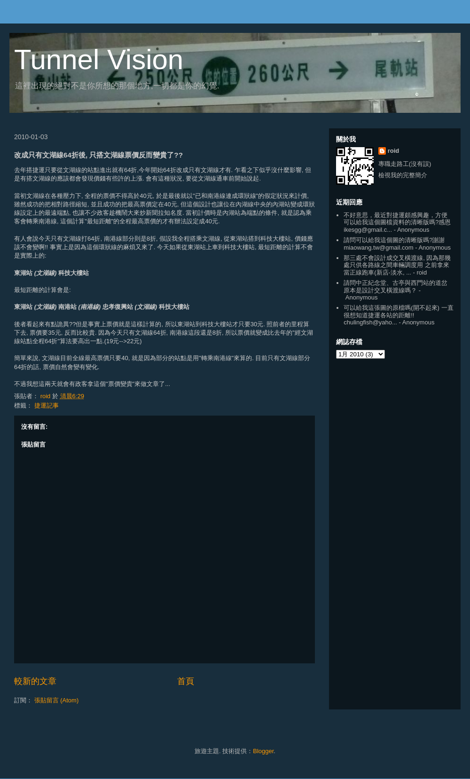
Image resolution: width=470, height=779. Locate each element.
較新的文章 (35, 681)
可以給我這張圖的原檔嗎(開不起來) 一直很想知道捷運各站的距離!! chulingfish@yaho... (398, 315)
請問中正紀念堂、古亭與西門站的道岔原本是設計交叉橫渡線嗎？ (395, 286)
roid (394, 150)
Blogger (263, 751)
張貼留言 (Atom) (56, 700)
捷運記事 (46, 405)
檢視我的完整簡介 (402, 175)
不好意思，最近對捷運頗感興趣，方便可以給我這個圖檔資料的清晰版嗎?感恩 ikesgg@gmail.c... (397, 222)
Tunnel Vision (98, 59)
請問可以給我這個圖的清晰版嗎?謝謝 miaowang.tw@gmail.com (394, 243)
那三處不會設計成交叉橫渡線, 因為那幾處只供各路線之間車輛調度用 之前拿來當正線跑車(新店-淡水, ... (397, 265)
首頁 (185, 681)
